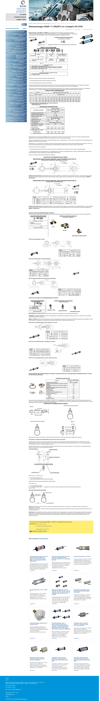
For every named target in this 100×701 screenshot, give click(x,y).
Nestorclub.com (24, 699)
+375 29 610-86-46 (21, 10)
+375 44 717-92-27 (21, 8)
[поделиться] (69, 29)
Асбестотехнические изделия (16, 31)
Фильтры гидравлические (18, 103)
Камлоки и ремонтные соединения (19, 68)
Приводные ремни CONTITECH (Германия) (17, 85)
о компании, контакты (20, 17)
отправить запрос (21, 19)
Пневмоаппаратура (19, 79)
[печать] (77, 29)
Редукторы (21, 92)
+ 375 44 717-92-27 (41, 524)
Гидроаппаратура (20, 48)
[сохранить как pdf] (87, 29)
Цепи (23, 106)
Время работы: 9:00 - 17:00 (42, 529)
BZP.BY (23, 3)
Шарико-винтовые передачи (17, 108)
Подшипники (21, 76)
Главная (30, 23)
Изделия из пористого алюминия (19, 61)
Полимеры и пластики (18, 82)
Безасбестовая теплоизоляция (16, 43)
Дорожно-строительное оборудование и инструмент (17, 52)
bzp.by (7, 696)
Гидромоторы (21, 46)
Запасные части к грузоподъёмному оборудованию (21, 57)
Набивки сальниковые (19, 71)
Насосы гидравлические (18, 74)
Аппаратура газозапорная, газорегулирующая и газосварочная (18, 39)
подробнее (32, 570)
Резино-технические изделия (16, 98)
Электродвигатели (19, 111)
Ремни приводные (19, 95)
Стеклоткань (21, 100)
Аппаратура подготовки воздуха (19, 35)
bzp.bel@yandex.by (21, 12)
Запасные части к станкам (17, 120)
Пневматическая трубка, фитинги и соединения (16, 89)
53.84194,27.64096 (11, 685)
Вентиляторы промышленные (16, 118)
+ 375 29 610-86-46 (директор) (44, 526)
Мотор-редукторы (19, 64)
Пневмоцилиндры (46, 23)
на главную (23, 14)
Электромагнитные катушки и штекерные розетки (17, 114)
